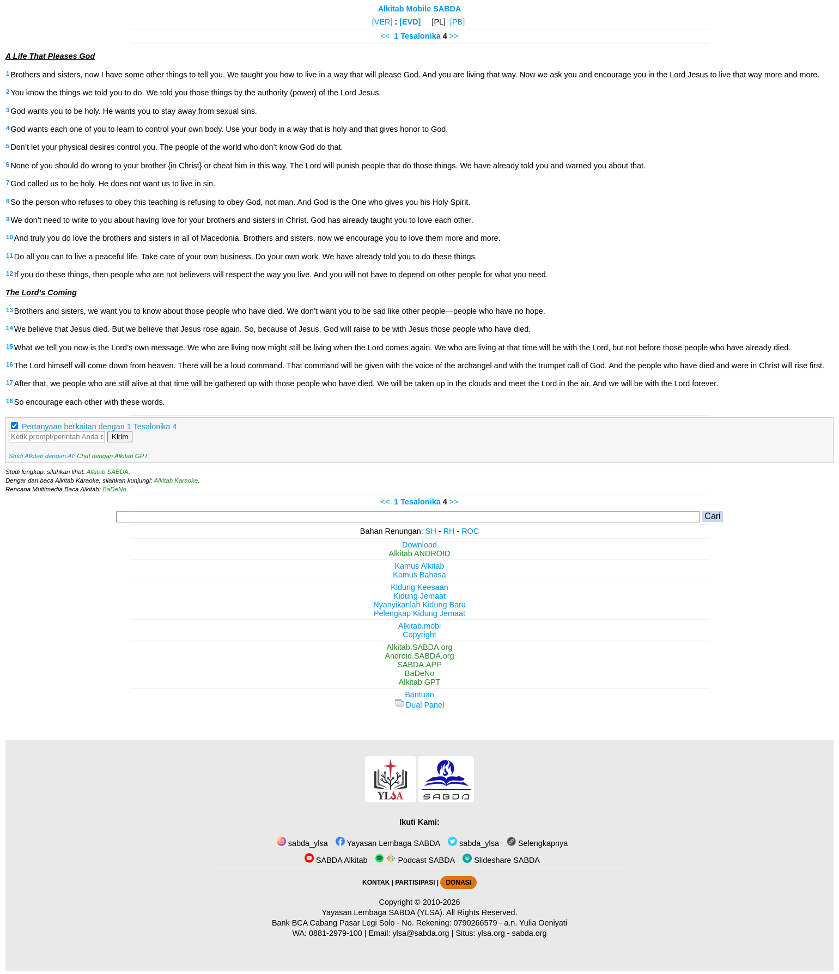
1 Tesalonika (417, 36)
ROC (470, 531)
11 (9, 255)
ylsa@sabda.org (420, 933)
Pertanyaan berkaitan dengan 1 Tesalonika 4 (99, 426)
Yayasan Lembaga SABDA (388, 843)
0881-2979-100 (335, 933)
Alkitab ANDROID (420, 553)
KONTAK (376, 882)
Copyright (419, 634)
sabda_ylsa (302, 843)
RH (449, 531)
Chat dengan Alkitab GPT (112, 456)
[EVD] (410, 21)
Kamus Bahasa (419, 574)
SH (430, 531)
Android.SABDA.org (419, 656)
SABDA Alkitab (336, 860)
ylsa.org (490, 933)
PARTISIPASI (415, 882)
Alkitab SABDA (108, 471)
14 (9, 328)
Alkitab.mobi (419, 626)
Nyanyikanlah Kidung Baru (419, 604)
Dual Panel (419, 705)
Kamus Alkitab (419, 566)
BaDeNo (114, 489)
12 (9, 273)
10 (9, 237)
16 (9, 364)
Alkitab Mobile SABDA (419, 8)
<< (385, 36)
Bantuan (419, 694)
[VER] (382, 21)
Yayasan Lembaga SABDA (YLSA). (383, 912)
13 (9, 310)
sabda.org (529, 933)
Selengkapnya (537, 843)
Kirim (120, 437)
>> (454, 36)
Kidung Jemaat (419, 596)
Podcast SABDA (415, 860)
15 (9, 346)
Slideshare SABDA (501, 860)
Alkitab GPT (420, 682)
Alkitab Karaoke (176, 480)
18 (9, 401)
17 (9, 382)
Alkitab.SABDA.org (420, 647)
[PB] (457, 21)
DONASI (458, 882)
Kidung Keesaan (419, 587)
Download (419, 544)
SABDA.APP (419, 664)
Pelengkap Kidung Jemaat (419, 613)
